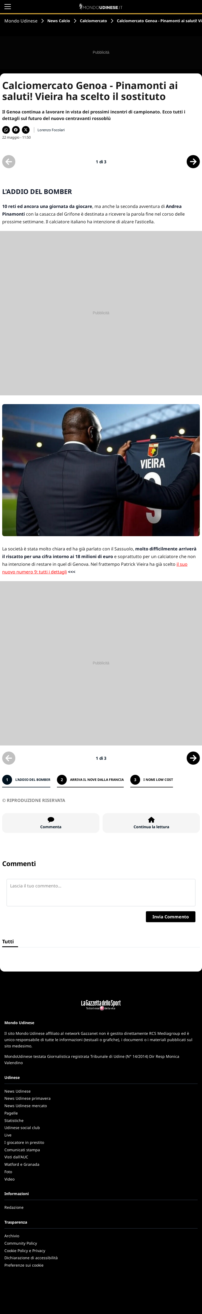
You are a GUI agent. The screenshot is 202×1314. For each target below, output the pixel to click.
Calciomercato (93, 20)
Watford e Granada (21, 1164)
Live (7, 1135)
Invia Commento (170, 917)
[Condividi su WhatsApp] (6, 130)
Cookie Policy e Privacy (24, 1250)
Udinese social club (22, 1127)
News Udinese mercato (25, 1105)
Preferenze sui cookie (24, 1265)
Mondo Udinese (20, 21)
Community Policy (20, 1243)
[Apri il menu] (7, 6)
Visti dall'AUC (16, 1156)
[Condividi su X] (26, 130)
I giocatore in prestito (24, 1142)
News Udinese (17, 1091)
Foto (8, 1171)
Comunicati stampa (22, 1149)
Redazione (14, 1207)
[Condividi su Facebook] (16, 130)
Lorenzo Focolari (51, 129)
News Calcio (58, 20)
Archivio (11, 1235)
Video (9, 1179)
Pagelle (11, 1113)
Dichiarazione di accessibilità (31, 1257)
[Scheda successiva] (193, 161)
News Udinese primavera (27, 1098)
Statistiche (14, 1120)
